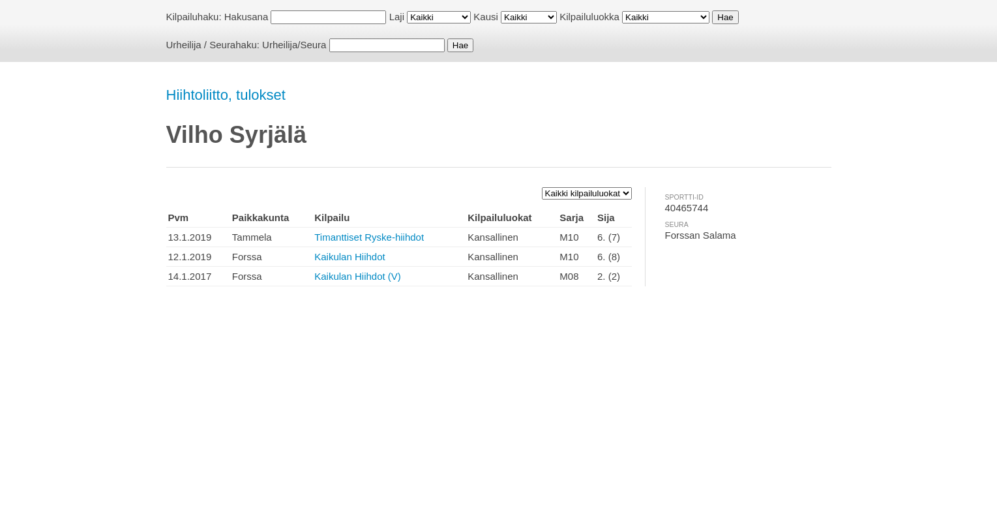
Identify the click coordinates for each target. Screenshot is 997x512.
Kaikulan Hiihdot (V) (357, 276)
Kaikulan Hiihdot (349, 256)
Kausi (485, 16)
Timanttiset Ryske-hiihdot (369, 237)
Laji (396, 16)
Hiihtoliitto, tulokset (226, 95)
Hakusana (246, 16)
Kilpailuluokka (589, 16)
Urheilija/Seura (294, 44)
